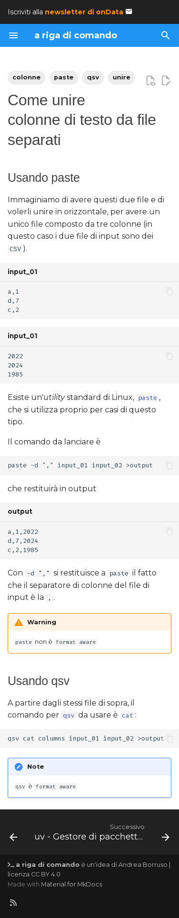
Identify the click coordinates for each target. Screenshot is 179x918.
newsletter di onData (84, 12)
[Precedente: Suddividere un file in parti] (13, 835)
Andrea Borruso (143, 864)
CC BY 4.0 (46, 874)
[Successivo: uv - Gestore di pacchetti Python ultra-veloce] (101, 835)
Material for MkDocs (71, 884)
